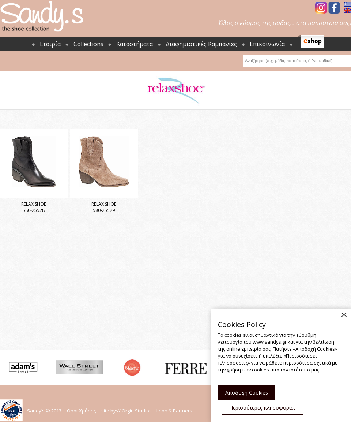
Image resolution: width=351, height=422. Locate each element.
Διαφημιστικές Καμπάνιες (201, 44)
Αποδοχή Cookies (246, 392)
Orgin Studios (137, 410)
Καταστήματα (134, 44)
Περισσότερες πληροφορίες (262, 407)
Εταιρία (50, 44)
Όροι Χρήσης (81, 410)
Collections (88, 44)
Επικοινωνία (267, 44)
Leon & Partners (174, 410)
